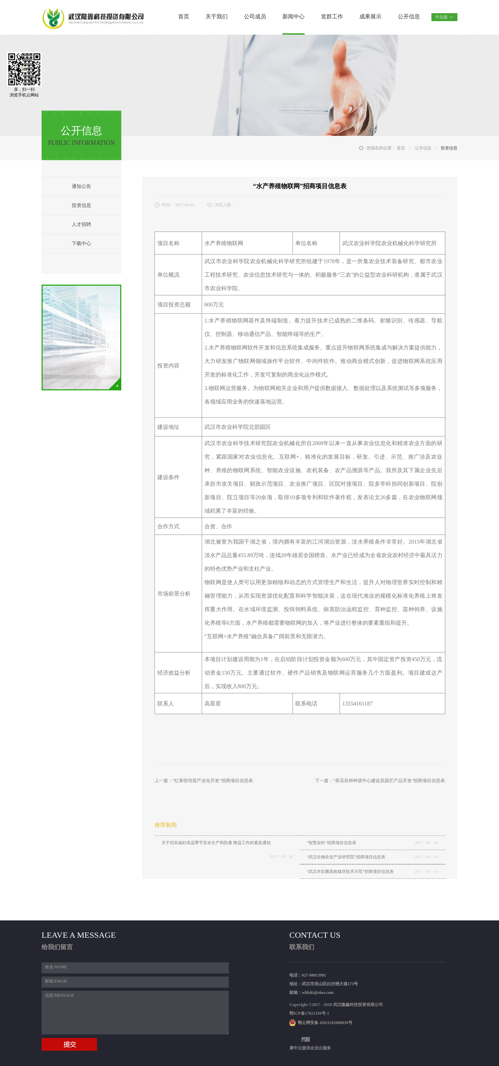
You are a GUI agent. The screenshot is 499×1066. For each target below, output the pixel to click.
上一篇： (204, 780)
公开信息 (423, 148)
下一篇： (380, 780)
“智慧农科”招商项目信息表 (331, 842)
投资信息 (449, 148)
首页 (183, 16)
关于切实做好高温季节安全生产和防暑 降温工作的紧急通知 (216, 842)
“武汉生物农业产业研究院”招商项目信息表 (346, 857)
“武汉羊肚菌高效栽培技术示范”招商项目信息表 (350, 871)
